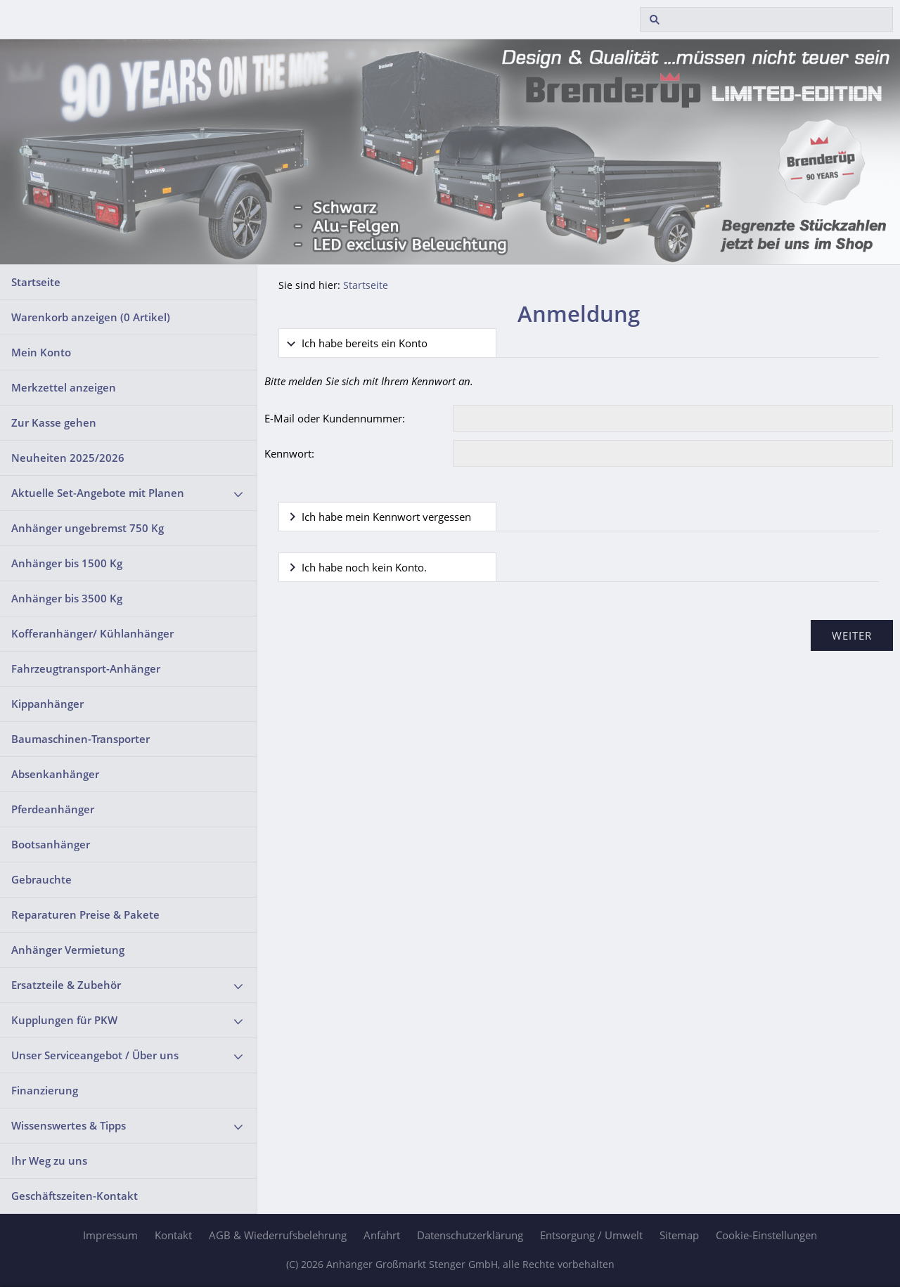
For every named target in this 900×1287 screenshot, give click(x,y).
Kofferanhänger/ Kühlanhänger (92, 633)
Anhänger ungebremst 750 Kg (87, 528)
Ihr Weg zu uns (49, 1160)
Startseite (35, 282)
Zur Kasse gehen (53, 422)
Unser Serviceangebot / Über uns (95, 1055)
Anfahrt (382, 1235)
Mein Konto (41, 352)
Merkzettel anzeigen (63, 387)
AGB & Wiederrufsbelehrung (278, 1235)
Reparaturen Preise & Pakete (85, 914)
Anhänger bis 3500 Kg (66, 598)
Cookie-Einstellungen (766, 1235)
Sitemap (679, 1235)
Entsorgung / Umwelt (591, 1235)
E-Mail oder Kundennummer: (334, 418)
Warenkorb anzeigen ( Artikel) (90, 317)
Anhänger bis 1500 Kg (66, 563)
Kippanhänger (47, 704)
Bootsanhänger (50, 844)
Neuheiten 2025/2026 (67, 458)
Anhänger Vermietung (67, 950)
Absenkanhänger (55, 774)
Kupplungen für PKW (64, 1020)
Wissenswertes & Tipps (68, 1125)
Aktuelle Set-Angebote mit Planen (97, 493)
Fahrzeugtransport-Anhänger (85, 668)
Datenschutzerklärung (470, 1235)
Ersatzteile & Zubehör (66, 985)
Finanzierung (44, 1090)
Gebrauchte (41, 879)
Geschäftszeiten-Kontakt (74, 1196)
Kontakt (173, 1235)
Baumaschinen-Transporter (80, 739)
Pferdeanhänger (52, 809)
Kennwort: (289, 453)
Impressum (110, 1235)
